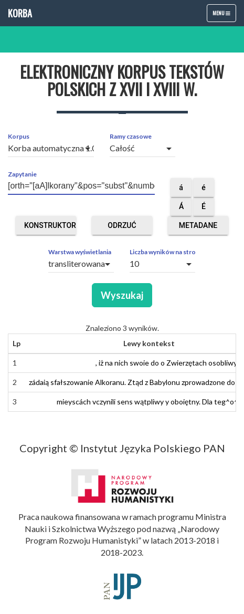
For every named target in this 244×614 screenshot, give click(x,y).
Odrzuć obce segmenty (122, 228)
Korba (20, 13)
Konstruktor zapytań (50, 228)
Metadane (198, 228)
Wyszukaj (122, 295)
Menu (224, 15)
